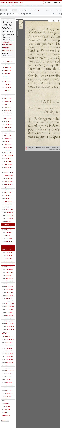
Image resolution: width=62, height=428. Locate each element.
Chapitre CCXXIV (7, 295)
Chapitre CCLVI (7, 393)
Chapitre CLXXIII (7, 141)
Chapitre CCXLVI (7, 362)
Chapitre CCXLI (7, 345)
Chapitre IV (6, 409)
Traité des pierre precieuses (6, 397)
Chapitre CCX (7, 252)
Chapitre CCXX (7, 284)
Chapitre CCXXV (7, 298)
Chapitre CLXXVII (7, 152)
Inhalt (3, 61)
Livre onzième (7, 348)
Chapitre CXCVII (7, 212)
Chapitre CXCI (6, 195)
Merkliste (49, 10)
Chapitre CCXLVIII (8, 368)
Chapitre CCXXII (7, 289)
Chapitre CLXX (6, 133)
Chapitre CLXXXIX (6, 190)
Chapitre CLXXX (7, 164)
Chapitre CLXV (6, 118)
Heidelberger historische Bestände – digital (12, 2)
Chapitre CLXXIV (7, 144)
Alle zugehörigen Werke (8, 46)
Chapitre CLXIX (7, 130)
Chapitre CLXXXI (7, 167)
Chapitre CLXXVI (7, 150)
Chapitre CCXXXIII (8, 321)
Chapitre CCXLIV (7, 356)
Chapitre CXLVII (6, 67)
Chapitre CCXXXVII (6, 333)
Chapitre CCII (7, 229)
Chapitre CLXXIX (7, 158)
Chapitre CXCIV (7, 204)
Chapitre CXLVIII (6, 70)
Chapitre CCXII (7, 258)
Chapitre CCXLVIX (8, 370)
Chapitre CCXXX (7, 312)
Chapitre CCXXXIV (8, 323)
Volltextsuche (9, 61)
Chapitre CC (6, 221)
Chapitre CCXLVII (7, 365)
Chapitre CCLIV (7, 388)
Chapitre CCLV (7, 390)
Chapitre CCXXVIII (8, 306)
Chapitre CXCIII (7, 201)
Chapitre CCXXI (7, 286)
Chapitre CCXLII (7, 350)
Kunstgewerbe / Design (8, 50)
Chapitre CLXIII (6, 113)
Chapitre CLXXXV (7, 178)
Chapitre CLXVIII (7, 127)
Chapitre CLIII (6, 84)
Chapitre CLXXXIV (7, 175)
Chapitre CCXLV (7, 359)
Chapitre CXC (6, 192)
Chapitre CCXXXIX (8, 339)
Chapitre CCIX (7, 249)
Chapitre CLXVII (7, 124)
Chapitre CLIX (6, 101)
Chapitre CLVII (6, 96)
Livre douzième (7, 373)
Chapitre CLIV (6, 87)
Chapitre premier (6, 400)
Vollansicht (33, 10)
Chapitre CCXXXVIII (7, 336)
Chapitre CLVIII (6, 98)
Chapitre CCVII (7, 244)
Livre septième (6, 161)
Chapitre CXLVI (6, 121)
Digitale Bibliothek (10, 5)
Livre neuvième (6, 224)
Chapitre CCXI (7, 255)
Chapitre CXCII (6, 198)
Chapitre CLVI (6, 93)
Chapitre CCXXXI (7, 315)
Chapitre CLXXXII (7, 170)
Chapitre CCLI (7, 379)
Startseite (3, 5)
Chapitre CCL (7, 376)
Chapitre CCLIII (7, 385)
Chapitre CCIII (7, 232)
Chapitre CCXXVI (7, 301)
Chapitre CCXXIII (7, 292)
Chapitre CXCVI (7, 209)
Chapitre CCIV (6, 235)
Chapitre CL (5, 76)
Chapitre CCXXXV (8, 326)
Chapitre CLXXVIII (7, 155)
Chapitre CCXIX (7, 281)
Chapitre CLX (5, 104)
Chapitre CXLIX (6, 73)
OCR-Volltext (20, 10)
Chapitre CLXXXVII (7, 184)
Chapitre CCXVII (7, 272)
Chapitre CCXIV (7, 264)
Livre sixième (6, 64)
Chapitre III (6, 406)
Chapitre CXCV (7, 207)
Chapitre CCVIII (7, 246)
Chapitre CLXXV (7, 147)
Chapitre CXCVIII (7, 215)
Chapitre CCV (7, 238)
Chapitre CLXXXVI (7, 181)
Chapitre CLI (6, 78)
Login (57, 10)
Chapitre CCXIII (7, 261)
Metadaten (3, 10)
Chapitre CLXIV (7, 115)
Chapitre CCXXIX (7, 309)
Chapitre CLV (6, 90)
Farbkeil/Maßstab (6, 415)
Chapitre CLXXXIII (7, 172)
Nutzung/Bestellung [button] (7, 55)
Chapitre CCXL (7, 342)
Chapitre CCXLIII (7, 353)
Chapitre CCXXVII (8, 303)
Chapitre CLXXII (7, 138)
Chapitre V (5, 412)
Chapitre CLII (6, 81)
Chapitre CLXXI (7, 135)
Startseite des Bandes (7, 44)
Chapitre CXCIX (7, 218)
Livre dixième (6, 275)
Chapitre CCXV (7, 266)
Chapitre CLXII (6, 110)
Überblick (9, 10)
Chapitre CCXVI (7, 269)
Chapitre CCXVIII (7, 278)
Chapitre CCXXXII (8, 318)
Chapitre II (5, 403)
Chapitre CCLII (7, 382)
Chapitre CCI (6, 227)
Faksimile (14, 10)
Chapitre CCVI (7, 241)
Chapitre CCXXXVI (8, 329)
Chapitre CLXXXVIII (7, 187)
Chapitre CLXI (6, 107)
